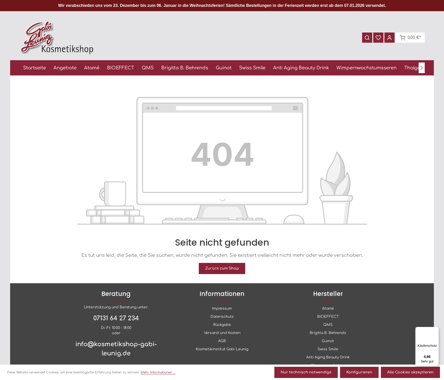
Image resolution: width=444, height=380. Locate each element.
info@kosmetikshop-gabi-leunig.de (116, 350)
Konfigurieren (360, 372)
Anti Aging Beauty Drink (328, 358)
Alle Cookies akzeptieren (411, 372)
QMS (327, 325)
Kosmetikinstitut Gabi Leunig (222, 350)
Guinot (328, 342)
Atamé (328, 309)
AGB (222, 342)
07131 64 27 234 (116, 319)
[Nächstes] (422, 68)
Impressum (222, 309)
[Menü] (436, 330)
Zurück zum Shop (222, 269)
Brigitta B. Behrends (328, 334)
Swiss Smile (327, 350)
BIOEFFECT (328, 317)
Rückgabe (222, 325)
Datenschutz (222, 317)
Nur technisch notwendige (308, 372)
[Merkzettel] (378, 38)
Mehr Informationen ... (158, 372)
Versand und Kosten (222, 334)
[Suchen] (367, 38)
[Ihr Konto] (389, 38)
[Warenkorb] (410, 38)
